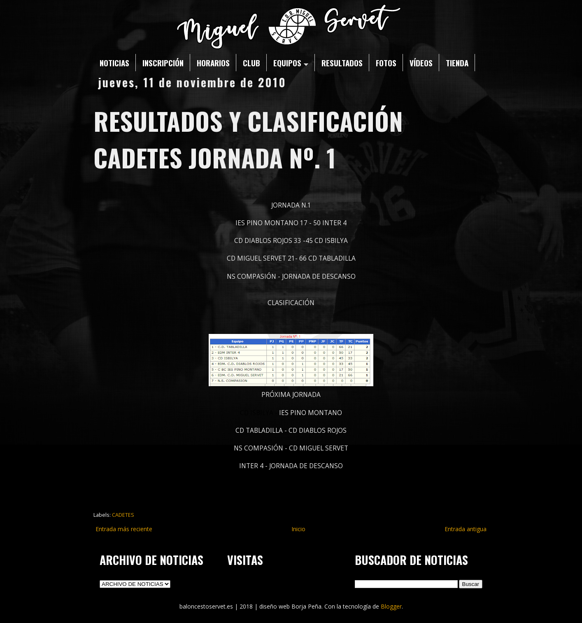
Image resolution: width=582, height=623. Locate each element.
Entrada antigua (466, 529)
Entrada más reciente (123, 529)
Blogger (391, 606)
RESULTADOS (342, 62)
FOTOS (386, 62)
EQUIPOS (290, 62)
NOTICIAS (114, 62)
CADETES (123, 514)
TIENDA (457, 62)
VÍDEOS (421, 62)
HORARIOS (213, 62)
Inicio (298, 529)
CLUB (251, 62)
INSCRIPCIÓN (163, 62)
